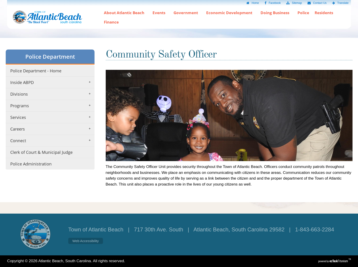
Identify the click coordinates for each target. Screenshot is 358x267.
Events (160, 12)
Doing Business (276, 12)
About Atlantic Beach (125, 12)
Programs (52, 106)
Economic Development (230, 12)
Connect (52, 140)
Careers (52, 129)
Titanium (339, 261)
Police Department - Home (35, 70)
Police (303, 12)
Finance (111, 22)
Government (187, 12)
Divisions (52, 94)
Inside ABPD (52, 82)
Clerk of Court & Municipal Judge (41, 152)
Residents (325, 12)
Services (52, 117)
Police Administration (31, 164)
